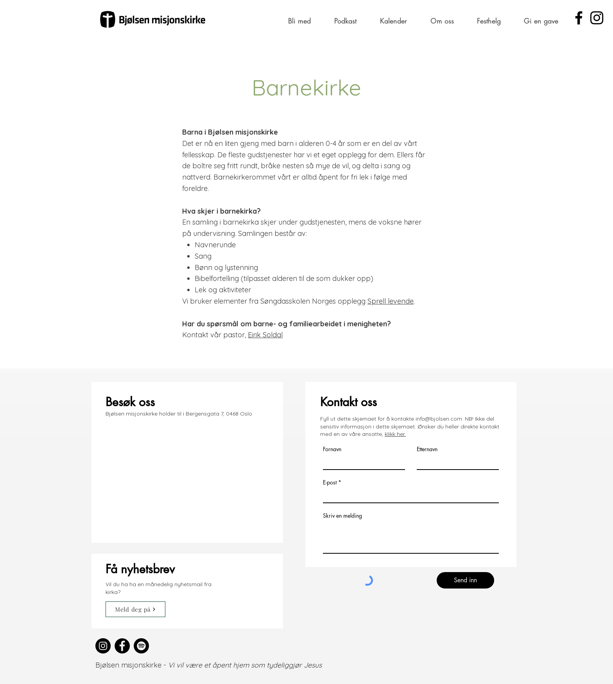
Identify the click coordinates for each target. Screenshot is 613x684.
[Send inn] (465, 580)
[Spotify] (141, 645)
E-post (330, 482)
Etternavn (427, 449)
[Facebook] (579, 18)
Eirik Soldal (265, 334)
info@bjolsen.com (439, 418)
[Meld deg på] (135, 609)
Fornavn (332, 449)
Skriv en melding (342, 515)
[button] (299, 21)
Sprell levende (390, 301)
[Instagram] (597, 18)
